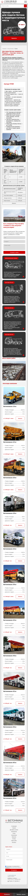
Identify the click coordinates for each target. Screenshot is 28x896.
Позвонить (7, 894)
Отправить (14, 870)
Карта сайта (14, 840)
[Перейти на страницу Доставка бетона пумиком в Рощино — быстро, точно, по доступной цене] (23, 328)
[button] (23, 358)
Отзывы (14, 838)
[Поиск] (25, 5)
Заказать (14, 38)
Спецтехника (10, 48)
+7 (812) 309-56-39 (10, 1)
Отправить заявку (14, 252)
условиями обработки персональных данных (12, 867)
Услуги (14, 833)
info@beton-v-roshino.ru (12, 878)
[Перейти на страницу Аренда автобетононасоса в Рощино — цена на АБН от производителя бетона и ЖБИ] (23, 276)
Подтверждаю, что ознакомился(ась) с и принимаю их (13, 867)
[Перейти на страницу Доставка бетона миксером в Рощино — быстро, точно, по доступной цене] (23, 302)
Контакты (14, 842)
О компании (14, 826)
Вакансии (14, 836)
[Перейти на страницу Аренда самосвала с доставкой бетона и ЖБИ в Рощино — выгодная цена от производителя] (23, 355)
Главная (4, 48)
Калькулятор (14, 831)
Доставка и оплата (14, 829)
